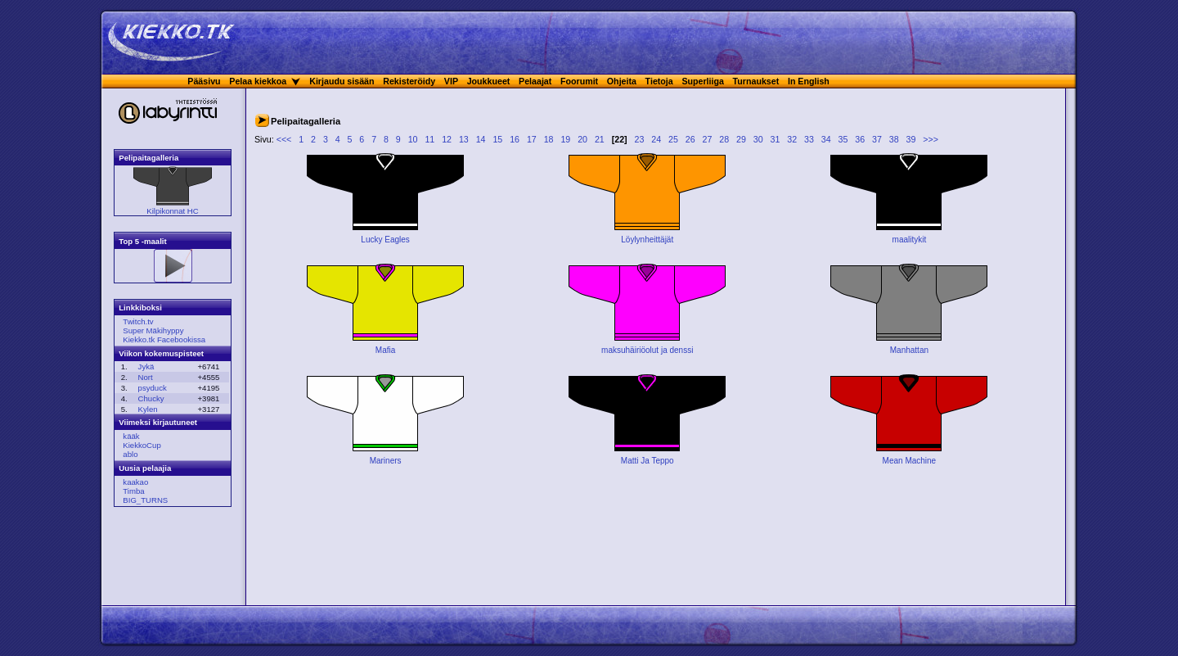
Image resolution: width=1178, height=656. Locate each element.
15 (497, 139)
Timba (133, 490)
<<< (284, 139)
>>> (930, 139)
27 (708, 139)
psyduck (152, 387)
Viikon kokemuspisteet (161, 353)
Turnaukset (756, 81)
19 (565, 139)
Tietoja (659, 81)
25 (673, 139)
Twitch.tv (138, 321)
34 (826, 139)
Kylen (148, 409)
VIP (451, 81)
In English (809, 81)
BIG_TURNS (145, 499)
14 (481, 139)
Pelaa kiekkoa (257, 81)
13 (464, 139)
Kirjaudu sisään (341, 81)
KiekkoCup (141, 445)
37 (877, 139)
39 (911, 139)
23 (640, 139)
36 (860, 139)
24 (656, 139)
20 (582, 139)
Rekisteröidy (409, 81)
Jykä (146, 366)
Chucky (151, 398)
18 (549, 139)
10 (413, 139)
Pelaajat (535, 81)
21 (600, 139)
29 (741, 139)
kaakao (135, 481)
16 (514, 139)
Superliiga (702, 81)
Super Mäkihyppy (153, 330)
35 (843, 139)
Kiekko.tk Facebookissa (164, 339)
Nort (145, 377)
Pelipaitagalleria (148, 157)
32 (792, 139)
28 (724, 139)
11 (429, 139)
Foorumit (579, 81)
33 (809, 139)
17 (532, 139)
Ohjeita (621, 81)
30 (758, 139)
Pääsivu (203, 81)
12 (447, 139)
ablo (130, 454)
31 (775, 139)
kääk (131, 436)
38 (894, 139)
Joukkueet (488, 81)
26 (690, 139)
